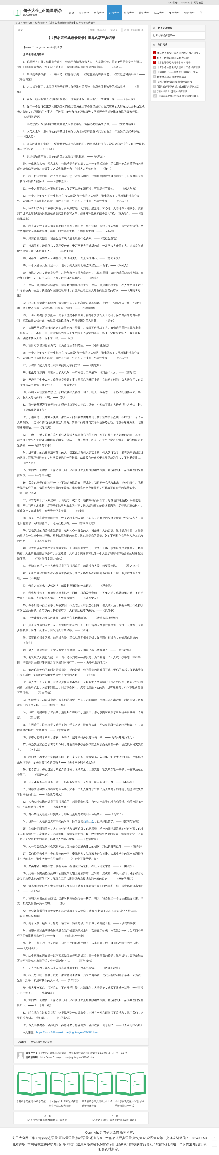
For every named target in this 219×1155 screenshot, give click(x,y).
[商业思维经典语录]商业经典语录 (174, 81)
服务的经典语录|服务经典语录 (173, 57)
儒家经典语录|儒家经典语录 (171, 77)
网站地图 (198, 2)
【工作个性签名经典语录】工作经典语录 (178, 67)
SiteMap (185, 2)
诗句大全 (144, 12)
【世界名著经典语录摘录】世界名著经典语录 (71, 22)
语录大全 (114, 12)
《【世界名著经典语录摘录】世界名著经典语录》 (64, 1052)
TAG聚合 (173, 2)
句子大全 (84, 12)
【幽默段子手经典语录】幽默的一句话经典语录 (182, 72)
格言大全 (129, 12)
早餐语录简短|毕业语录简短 (31, 1101)
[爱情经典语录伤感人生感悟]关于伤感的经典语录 (183, 86)
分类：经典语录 (98, 30)
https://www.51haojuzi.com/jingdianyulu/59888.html (67, 1032)
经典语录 (40, 22)
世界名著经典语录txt (41, 1042)
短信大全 (189, 12)
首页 (71, 12)
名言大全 (99, 12)
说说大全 (159, 12)
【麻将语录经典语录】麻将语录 (174, 62)
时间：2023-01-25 (134, 30)
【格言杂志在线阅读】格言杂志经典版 (178, 96)
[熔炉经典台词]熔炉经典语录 (172, 91)
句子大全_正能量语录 (42, 10)
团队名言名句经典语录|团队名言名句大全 (179, 53)
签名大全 (174, 12)
